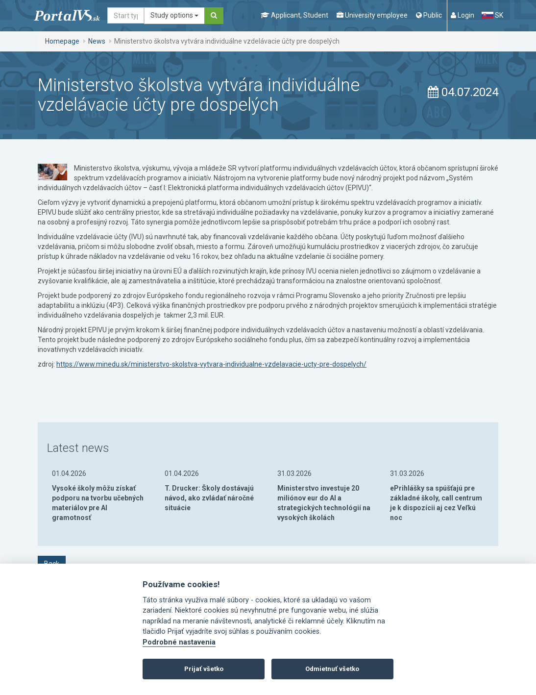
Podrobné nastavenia (179, 642)
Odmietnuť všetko (332, 668)
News (96, 41)
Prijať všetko (203, 668)
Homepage (62, 41)
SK (492, 15)
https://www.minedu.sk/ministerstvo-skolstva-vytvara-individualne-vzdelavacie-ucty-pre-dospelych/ (211, 364)
